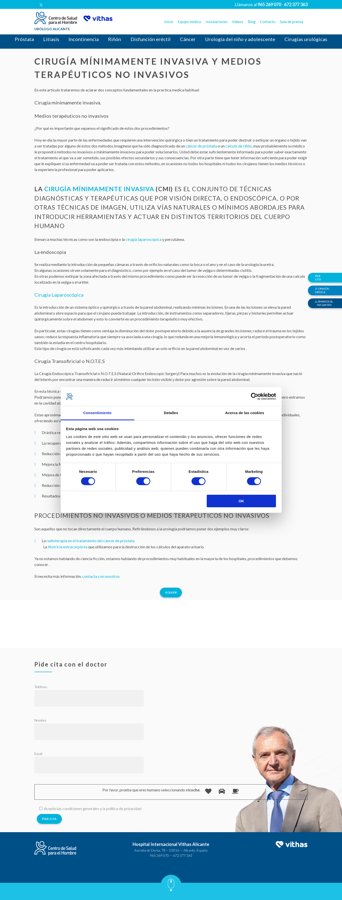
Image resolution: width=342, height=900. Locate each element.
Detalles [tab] (171, 413)
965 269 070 (159, 855)
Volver (171, 592)
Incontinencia (83, 39)
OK (241, 501)
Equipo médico (189, 21)
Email (38, 754)
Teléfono (40, 687)
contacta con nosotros (101, 576)
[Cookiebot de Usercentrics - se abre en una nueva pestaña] (254, 396)
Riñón (114, 39)
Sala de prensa (291, 21)
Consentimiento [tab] (97, 413)
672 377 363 (182, 855)
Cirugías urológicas (306, 39)
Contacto (267, 21)
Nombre (40, 720)
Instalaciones (217, 21)
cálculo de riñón (238, 146)
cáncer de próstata (201, 146)
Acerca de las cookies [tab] (244, 413)
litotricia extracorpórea (67, 546)
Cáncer (188, 39)
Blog (252, 21)
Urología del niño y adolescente (240, 39)
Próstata (24, 39)
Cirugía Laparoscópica (58, 295)
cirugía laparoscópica (143, 239)
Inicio (168, 21)
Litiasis (51, 39)
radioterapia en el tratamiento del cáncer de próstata (90, 540)
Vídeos (237, 21)
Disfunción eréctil (151, 39)
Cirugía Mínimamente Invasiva (99, 188)
